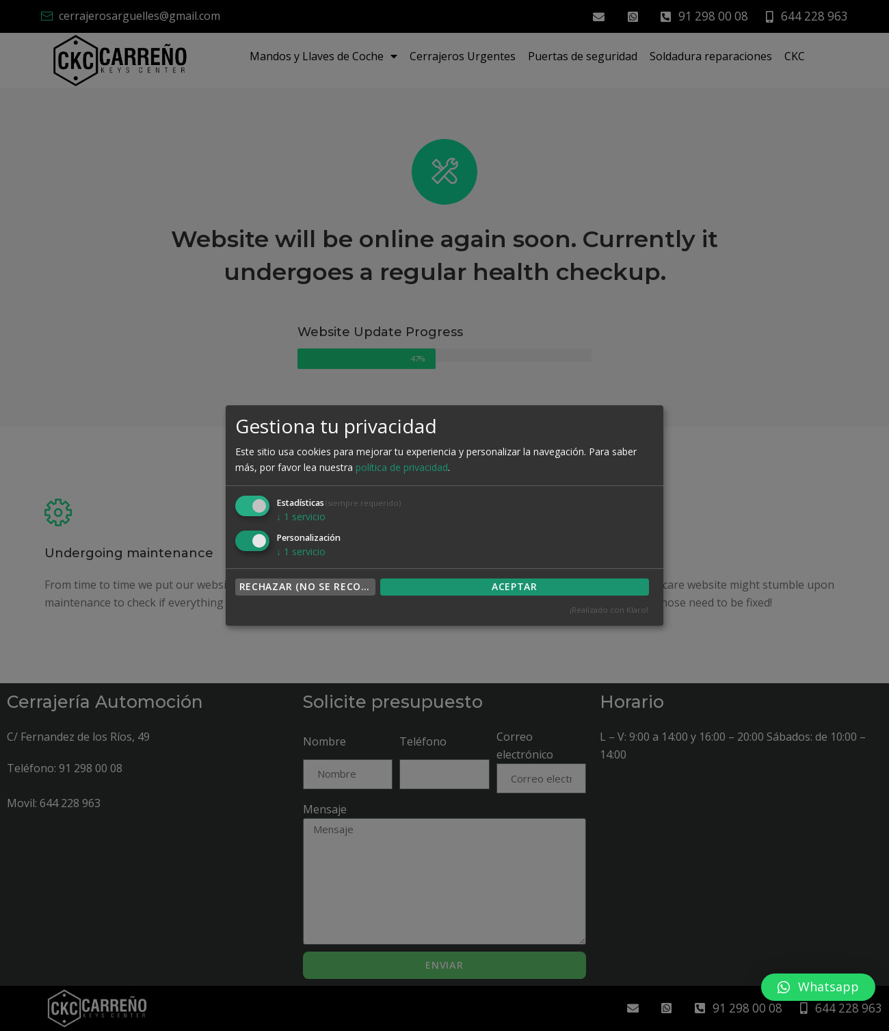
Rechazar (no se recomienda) (307, 586)
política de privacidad (402, 467)
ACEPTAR (515, 586)
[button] (818, 987)
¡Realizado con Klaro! (609, 609)
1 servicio (301, 516)
